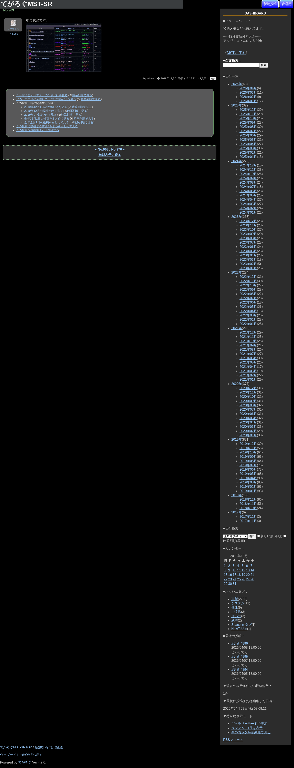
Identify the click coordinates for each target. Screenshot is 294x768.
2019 (236, 439)
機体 (234, 607)
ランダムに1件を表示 (247, 728)
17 (234, 574)
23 (230, 579)
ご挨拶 (236, 612)
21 (252, 574)
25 (239, 579)
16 (230, 574)
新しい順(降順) (269, 536)
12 (243, 570)
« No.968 (102, 149)
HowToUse (239, 629)
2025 (236, 105)
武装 (234, 620)
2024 (236, 161)
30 (230, 583)
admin (150, 78)
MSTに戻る (236, 53)
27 (248, 579)
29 (225, 583)
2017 (236, 512)
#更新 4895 (239, 656)
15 (225, 574)
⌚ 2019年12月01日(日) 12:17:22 (176, 78)
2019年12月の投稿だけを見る (43, 110)
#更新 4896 (239, 643)
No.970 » (118, 149)
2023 (236, 216)
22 (225, 579)
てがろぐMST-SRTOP (16, 747)
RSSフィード (233, 739)
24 (234, 579)
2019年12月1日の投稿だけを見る (45, 107)
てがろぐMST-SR (27, 4)
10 (234, 570)
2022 (236, 272)
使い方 (236, 616)
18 (239, 574)
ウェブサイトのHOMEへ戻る (21, 755)
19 (243, 574)
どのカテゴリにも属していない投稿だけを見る (46, 99)
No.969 (14, 33)
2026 (236, 84)
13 (248, 570)
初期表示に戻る (109, 155)
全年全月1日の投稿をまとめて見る (46, 122)
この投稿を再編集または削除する (37, 130)
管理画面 (56, 747)
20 (248, 574)
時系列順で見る (82, 95)
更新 (234, 599)
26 (243, 579)
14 (252, 570)
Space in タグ (241, 624)
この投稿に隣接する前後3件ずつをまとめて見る (47, 126)
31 (234, 583)
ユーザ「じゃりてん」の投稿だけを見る (42, 95)
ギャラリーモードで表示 (249, 723)
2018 (236, 495)
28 (252, 579)
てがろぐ (24, 762)
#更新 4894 (239, 669)
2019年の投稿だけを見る (40, 114)
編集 (213, 79)
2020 (236, 384)
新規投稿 (270, 4)
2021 (236, 328)
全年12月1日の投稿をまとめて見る (46, 118)
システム (237, 603)
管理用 (286, 4)
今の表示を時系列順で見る (251, 732)
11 (239, 570)
